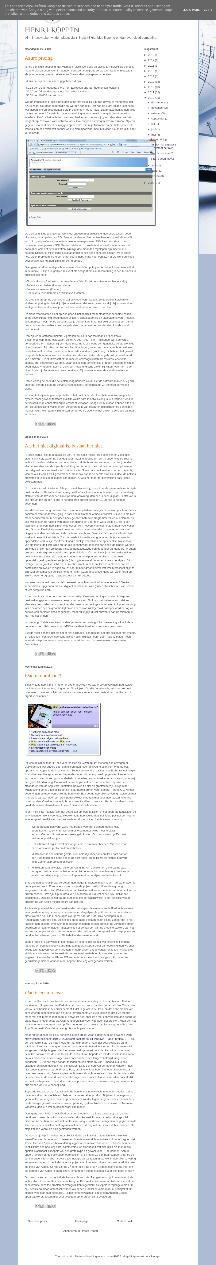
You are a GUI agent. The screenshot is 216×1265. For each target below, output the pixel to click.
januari (156, 176)
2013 (151, 81)
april (154, 165)
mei (154, 134)
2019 (151, 54)
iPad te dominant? (43, 675)
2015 (151, 71)
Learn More (191, 9)
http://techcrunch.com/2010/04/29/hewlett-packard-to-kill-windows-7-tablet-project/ (74, 1038)
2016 (151, 65)
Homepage (82, 1221)
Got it (208, 9)
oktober (156, 113)
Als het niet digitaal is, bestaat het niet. (64, 446)
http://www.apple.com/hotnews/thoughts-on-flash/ (76, 1073)
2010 (151, 97)
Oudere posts (125, 1221)
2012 (151, 87)
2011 (151, 92)
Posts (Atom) (90, 1230)
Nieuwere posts (37, 1221)
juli (153, 123)
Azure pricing (39, 58)
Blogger (155, 1256)
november (157, 107)
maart (155, 170)
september (158, 118)
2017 (151, 60)
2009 (151, 182)
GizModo (87, 762)
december (157, 102)
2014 (151, 76)
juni (154, 129)
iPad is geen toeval (44, 992)
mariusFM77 (113, 1256)
